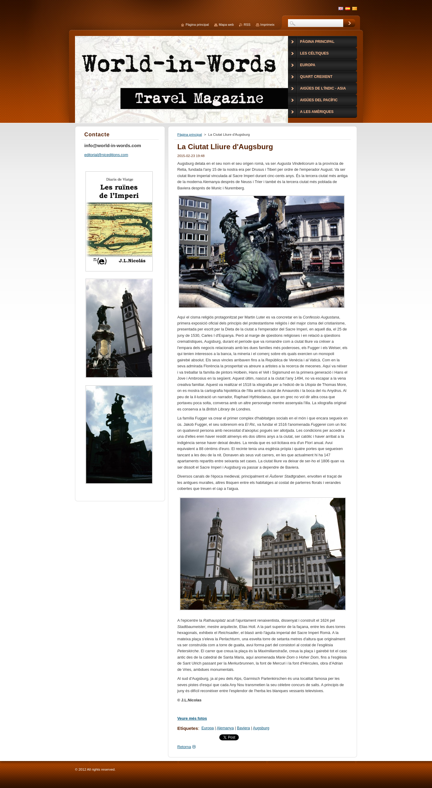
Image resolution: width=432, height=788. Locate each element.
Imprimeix (267, 24)
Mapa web (226, 24)
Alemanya (225, 728)
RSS (247, 24)
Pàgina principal (189, 134)
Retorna (184, 747)
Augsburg (261, 728)
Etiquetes (187, 728)
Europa (207, 728)
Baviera (243, 728)
